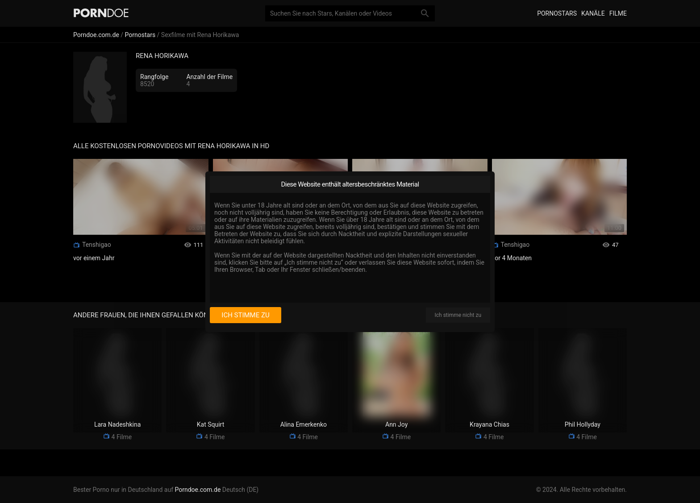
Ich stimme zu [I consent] (245, 315)
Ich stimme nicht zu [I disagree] (458, 315)
